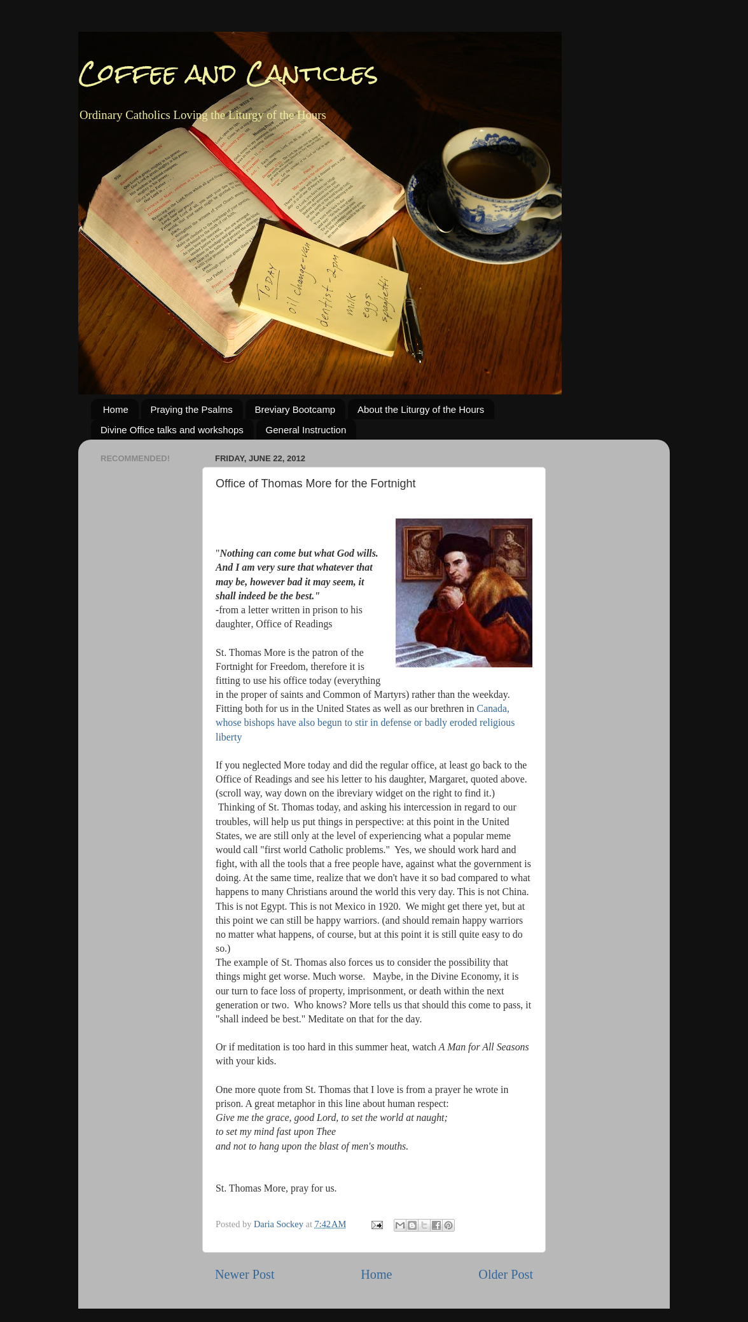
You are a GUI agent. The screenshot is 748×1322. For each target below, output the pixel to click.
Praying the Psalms (192, 409)
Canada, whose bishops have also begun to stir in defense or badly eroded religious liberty (365, 722)
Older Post (505, 1274)
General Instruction (306, 429)
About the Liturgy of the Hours (420, 409)
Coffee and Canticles (228, 73)
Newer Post (245, 1274)
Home (115, 409)
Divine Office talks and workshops (172, 429)
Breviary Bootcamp (295, 409)
